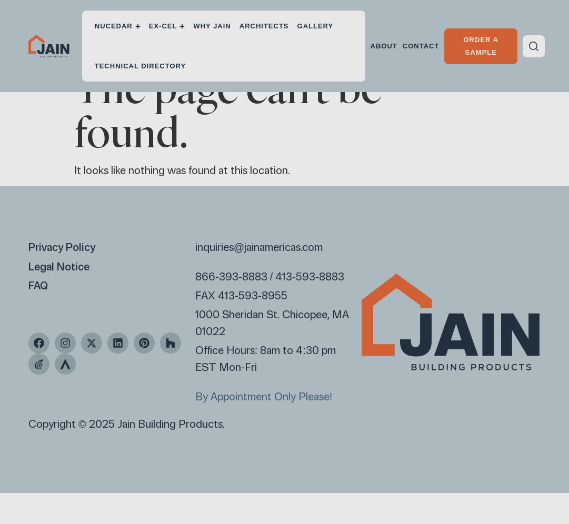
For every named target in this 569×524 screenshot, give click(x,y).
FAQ (38, 316)
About (384, 46)
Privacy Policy (62, 278)
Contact (421, 46)
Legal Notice (59, 297)
